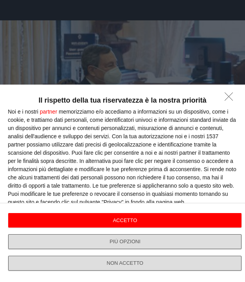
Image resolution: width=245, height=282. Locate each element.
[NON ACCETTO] (231, 98)
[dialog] (122, 183)
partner (48, 111)
